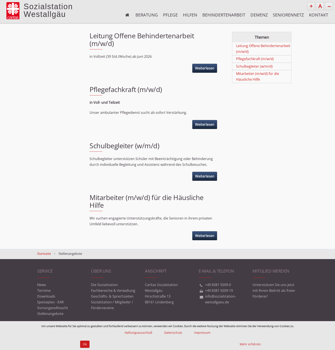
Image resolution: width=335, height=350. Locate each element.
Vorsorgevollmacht (52, 308)
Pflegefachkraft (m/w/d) (126, 89)
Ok (85, 344)
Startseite (44, 253)
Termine (44, 290)
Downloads (46, 296)
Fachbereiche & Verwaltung (113, 290)
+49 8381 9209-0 (218, 284)
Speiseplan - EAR (50, 302)
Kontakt (318, 15)
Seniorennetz (288, 15)
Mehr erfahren (250, 344)
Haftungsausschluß (138, 333)
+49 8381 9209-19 (219, 290)
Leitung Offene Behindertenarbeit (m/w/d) (142, 39)
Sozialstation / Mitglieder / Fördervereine (112, 305)
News (41, 284)
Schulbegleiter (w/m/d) (124, 145)
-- (329, 6)
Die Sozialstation (104, 284)
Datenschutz (173, 333)
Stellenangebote (50, 313)
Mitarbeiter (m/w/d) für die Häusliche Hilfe (147, 201)
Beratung (146, 15)
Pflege (170, 15)
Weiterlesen (204, 68)
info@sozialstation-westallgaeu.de (220, 299)
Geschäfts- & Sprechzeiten (112, 296)
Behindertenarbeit (223, 15)
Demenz (259, 15)
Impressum (202, 333)
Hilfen (190, 15)
